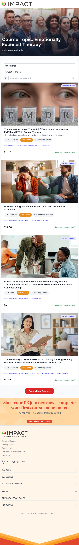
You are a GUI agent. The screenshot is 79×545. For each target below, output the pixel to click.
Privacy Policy (8, 445)
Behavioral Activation (39, 220)
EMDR (46, 145)
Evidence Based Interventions (42, 373)
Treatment (9, 145)
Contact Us (7, 455)
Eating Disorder (63, 373)
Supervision (36, 298)
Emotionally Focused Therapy (28, 145)
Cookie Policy (8, 448)
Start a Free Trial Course (39, 421)
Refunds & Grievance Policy (13, 452)
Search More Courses (39, 391)
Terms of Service (9, 441)
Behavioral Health (68, 86)
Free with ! (65, 152)
